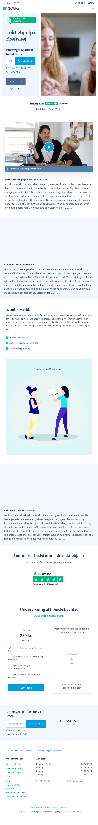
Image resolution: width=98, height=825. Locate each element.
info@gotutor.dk (79, 789)
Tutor (8, 784)
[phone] (10, 63)
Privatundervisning (14, 775)
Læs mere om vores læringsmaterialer (72, 692)
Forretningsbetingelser (52, 814)
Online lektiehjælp (14, 780)
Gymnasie (15, 92)
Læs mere (70, 213)
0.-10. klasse (16, 85)
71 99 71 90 (23, 71)
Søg (7, 3)
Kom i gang (26, 694)
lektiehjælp (60, 279)
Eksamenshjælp (13, 771)
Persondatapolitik (32, 814)
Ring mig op (25, 63)
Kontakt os (69, 814)
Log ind (17, 3)
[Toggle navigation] (92, 10)
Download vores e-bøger (17, 804)
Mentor (9, 788)
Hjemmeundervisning (16, 800)
